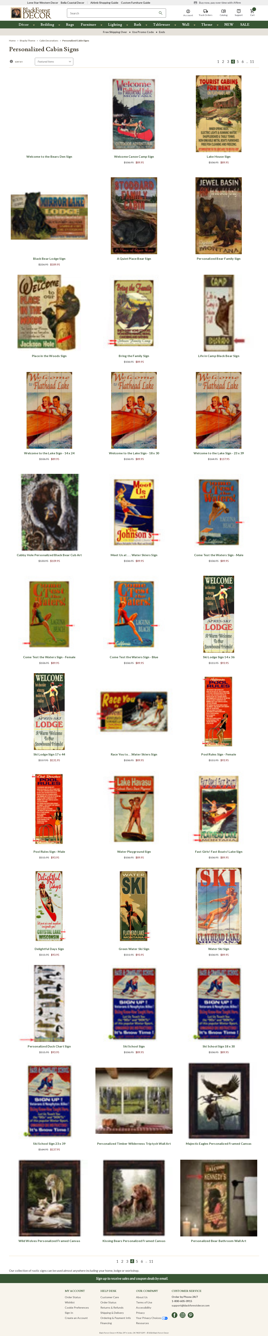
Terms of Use (144, 1302)
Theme (206, 24)
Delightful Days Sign (49, 949)
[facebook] (174, 1315)
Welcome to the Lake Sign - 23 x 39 (219, 453)
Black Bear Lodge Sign (49, 258)
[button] (252, 12)
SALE (245, 24)
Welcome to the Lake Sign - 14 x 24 (49, 453)
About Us (142, 1297)
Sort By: (19, 62)
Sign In (69, 1312)
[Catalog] (223, 12)
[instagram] (182, 1315)
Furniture (88, 24)
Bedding (47, 24)
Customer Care (109, 1297)
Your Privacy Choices (152, 1318)
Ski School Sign (134, 1046)
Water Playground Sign (134, 851)
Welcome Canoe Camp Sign (134, 156)
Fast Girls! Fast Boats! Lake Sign (218, 851)
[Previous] (213, 62)
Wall (185, 24)
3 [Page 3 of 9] (228, 62)
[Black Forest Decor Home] (31, 12)
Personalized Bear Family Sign (219, 258)
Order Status (73, 1297)
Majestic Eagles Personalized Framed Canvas (219, 1143)
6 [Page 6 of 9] (243, 62)
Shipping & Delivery (112, 1312)
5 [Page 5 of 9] (238, 62)
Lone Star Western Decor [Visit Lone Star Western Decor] (42, 2)
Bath (137, 24)
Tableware (161, 24)
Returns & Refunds (112, 1307)
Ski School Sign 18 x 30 (219, 1046)
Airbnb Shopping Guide (104, 2)
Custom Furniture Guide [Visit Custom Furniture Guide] (135, 2)
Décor (24, 24)
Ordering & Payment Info (115, 1318)
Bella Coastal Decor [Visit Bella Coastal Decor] (72, 2)
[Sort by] (54, 61)
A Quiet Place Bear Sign (134, 258)
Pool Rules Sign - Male (49, 851)
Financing (106, 1323)
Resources (142, 1323)
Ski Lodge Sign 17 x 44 (49, 754)
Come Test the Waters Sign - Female (49, 657)
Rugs (70, 24)
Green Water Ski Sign (134, 949)
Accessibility (143, 1307)
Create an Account (76, 1318)
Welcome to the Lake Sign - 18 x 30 (134, 453)
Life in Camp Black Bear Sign (218, 356)
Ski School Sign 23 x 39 (49, 1143)
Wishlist (70, 1302)
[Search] (160, 13)
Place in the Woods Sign (49, 356)
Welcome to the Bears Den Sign (49, 156)
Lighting (115, 24)
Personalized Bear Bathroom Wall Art (218, 1241)
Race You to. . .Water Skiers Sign (134, 754)
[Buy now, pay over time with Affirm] (217, 2)
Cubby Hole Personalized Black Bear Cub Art (49, 555)
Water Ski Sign (218, 949)
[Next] (257, 62)
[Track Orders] (205, 12)
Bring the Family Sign (134, 356)
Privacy (140, 1312)
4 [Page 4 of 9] (233, 62)
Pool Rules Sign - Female (218, 754)
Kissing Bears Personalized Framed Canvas (134, 1241)
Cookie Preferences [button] (77, 1307)
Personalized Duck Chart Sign (49, 1046)
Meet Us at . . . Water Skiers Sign (134, 555)
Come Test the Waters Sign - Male (218, 555)
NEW (228, 24)
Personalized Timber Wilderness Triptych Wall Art (134, 1143)
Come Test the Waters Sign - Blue (134, 657)
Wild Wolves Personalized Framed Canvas (49, 1241)
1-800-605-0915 (182, 1301)
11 (252, 62)
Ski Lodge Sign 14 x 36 (219, 657)
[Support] (238, 12)
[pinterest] (191, 1315)
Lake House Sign (219, 156)
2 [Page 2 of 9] (223, 62)
